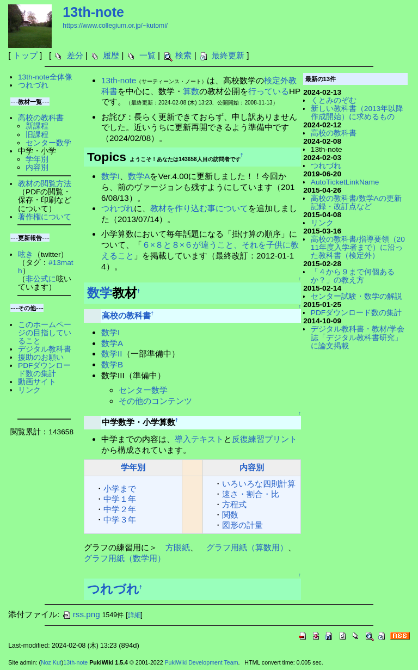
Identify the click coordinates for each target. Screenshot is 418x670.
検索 (183, 55)
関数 (230, 514)
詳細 (134, 615)
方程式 (234, 504)
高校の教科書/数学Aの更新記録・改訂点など (356, 202)
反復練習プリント (264, 439)
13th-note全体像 (45, 77)
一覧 (147, 55)
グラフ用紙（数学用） (124, 558)
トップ (25, 55)
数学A (139, 176)
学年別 (133, 467)
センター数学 (143, 390)
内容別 (251, 467)
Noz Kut (51, 662)
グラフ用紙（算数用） (247, 547)
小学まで (119, 488)
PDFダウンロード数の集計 (44, 369)
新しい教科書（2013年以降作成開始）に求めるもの (357, 113)
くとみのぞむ (333, 100)
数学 (99, 293)
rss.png (81, 614)
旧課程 (37, 135)
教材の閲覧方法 (44, 184)
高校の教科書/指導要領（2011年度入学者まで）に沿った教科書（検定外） (358, 247)
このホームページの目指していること (44, 333)
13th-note (93, 12)
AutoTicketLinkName (345, 182)
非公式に (41, 279)
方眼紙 (177, 547)
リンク (29, 390)
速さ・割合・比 (250, 494)
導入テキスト (199, 439)
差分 (75, 55)
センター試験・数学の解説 (356, 296)
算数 (191, 91)
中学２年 (119, 509)
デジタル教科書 (44, 349)
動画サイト (37, 382)
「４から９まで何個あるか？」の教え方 (353, 276)
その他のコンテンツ (155, 400)
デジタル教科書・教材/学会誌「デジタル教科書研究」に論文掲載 (357, 337)
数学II (111, 353)
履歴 (111, 55)
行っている (268, 91)
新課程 (37, 126)
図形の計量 (242, 525)
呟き (25, 254)
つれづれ (117, 208)
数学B (112, 364)
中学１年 (119, 498)
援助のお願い (41, 357)
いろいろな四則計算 (259, 483)
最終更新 (228, 55)
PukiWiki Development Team (201, 662)
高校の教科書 (126, 315)
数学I (110, 176)
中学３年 (119, 519)
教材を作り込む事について (199, 208)
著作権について (44, 217)
